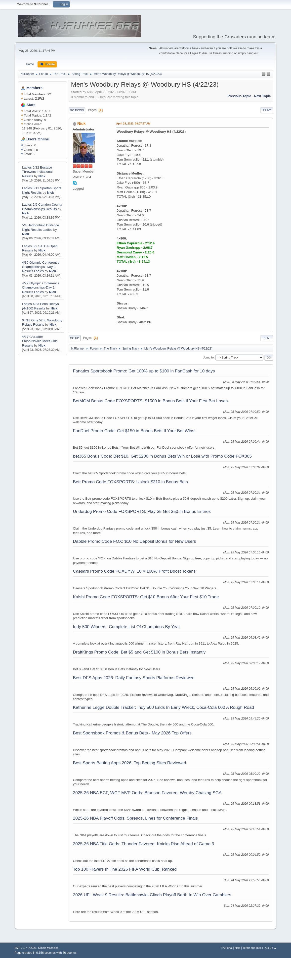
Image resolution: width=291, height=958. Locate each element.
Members (34, 88)
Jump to (208, 357)
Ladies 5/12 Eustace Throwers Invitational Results (37, 172)
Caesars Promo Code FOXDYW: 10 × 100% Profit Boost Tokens (134, 571)
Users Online (38, 139)
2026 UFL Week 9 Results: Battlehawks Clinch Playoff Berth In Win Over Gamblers (152, 894)
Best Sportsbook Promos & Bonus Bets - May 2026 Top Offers (132, 732)
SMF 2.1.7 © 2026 (26, 947)
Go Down (77, 110)
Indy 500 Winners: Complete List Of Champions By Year (126, 626)
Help (237, 947)
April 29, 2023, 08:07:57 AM (133, 123)
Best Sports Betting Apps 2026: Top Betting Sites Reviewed (129, 762)
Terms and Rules (253, 947)
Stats (31, 105)
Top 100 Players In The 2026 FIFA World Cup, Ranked (125, 869)
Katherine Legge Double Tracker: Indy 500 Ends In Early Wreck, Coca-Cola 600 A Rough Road (163, 707)
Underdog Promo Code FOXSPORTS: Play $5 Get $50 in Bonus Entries (142, 511)
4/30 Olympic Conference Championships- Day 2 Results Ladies (40, 267)
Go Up (74, 338)
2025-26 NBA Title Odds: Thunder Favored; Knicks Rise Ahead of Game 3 (143, 843)
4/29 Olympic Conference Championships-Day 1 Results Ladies (40, 287)
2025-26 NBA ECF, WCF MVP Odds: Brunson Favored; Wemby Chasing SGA (147, 792)
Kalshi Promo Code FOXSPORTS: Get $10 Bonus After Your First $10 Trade (146, 596)
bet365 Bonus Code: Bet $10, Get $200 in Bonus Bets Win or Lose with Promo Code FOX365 (162, 456)
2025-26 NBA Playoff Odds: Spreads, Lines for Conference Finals (135, 818)
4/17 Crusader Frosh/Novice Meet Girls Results (40, 341)
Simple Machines (48, 947)
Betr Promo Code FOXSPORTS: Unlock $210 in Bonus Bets (130, 481)
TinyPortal (226, 947)
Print (267, 110)
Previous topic (239, 96)
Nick (41, 176)
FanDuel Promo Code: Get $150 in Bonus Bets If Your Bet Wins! (134, 430)
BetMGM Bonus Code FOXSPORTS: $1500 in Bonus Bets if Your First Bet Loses (150, 400)
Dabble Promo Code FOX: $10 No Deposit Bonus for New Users (134, 541)
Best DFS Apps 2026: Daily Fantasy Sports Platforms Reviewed (134, 677)
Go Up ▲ (271, 947)
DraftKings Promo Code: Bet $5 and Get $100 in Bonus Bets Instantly (139, 652)
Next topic (262, 96)
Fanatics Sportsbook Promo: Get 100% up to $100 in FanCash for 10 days (144, 370)
